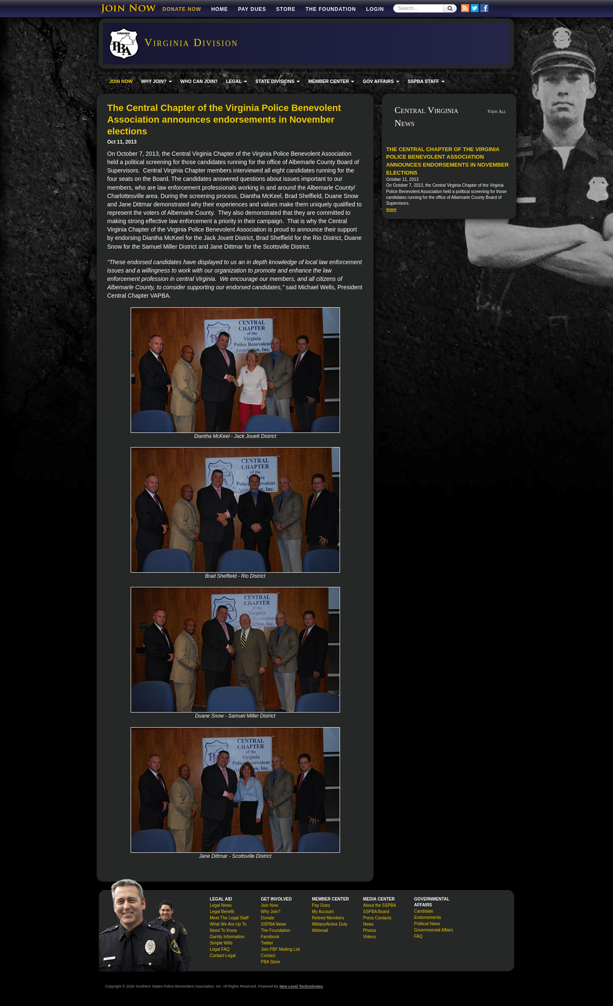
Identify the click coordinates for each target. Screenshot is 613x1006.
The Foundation (331, 9)
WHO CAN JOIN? (199, 81)
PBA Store (270, 962)
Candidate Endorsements (427, 914)
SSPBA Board (376, 911)
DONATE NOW (181, 9)
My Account (323, 911)
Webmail (320, 930)
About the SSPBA (379, 905)
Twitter (267, 943)
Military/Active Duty (330, 924)
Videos (369, 936)
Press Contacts (377, 918)
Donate (267, 918)
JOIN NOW (121, 81)
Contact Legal (223, 955)
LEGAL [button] (236, 81)
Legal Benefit (222, 911)
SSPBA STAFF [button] (426, 81)
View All (496, 111)
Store (286, 9)
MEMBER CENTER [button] (331, 81)
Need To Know (223, 930)
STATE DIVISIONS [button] (277, 81)
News (368, 924)
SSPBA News (273, 924)
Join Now (269, 905)
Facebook (270, 936)
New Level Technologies (301, 986)
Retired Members (328, 918)
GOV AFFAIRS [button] (381, 81)
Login (375, 9)
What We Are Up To (228, 924)
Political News (427, 923)
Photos (369, 930)
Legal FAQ (219, 949)
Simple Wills (221, 943)
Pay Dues (252, 9)
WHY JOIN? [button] (156, 81)
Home (219, 9)
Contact (268, 955)
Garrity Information (227, 936)
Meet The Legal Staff (229, 918)
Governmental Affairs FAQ (433, 933)
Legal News (221, 905)
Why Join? (271, 911)
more (391, 209)
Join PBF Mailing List (280, 949)
